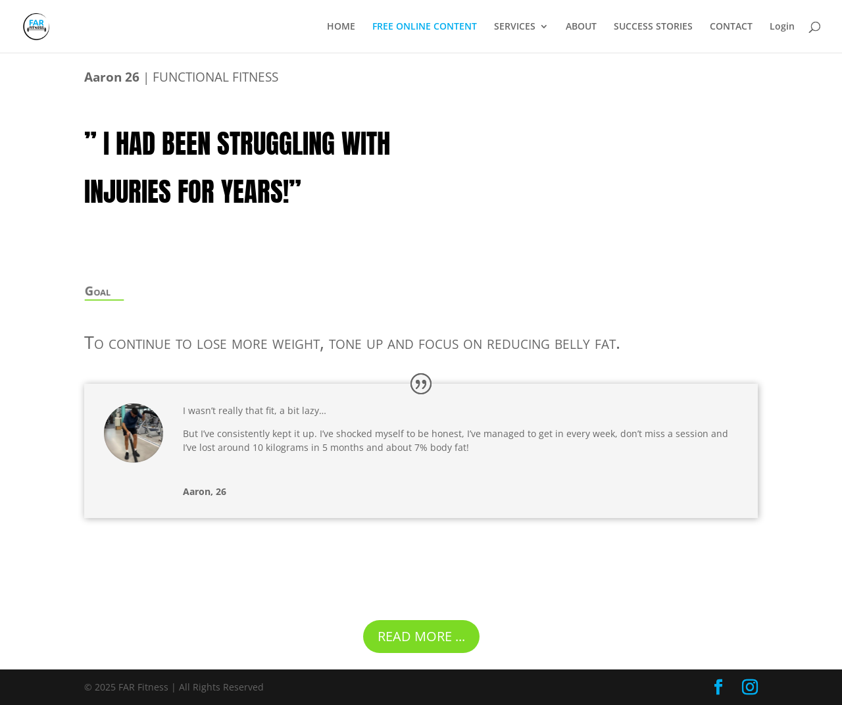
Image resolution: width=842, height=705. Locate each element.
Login (782, 27)
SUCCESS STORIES (653, 27)
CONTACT (731, 27)
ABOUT (581, 27)
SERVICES (514, 27)
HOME (341, 27)
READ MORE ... (421, 636)
